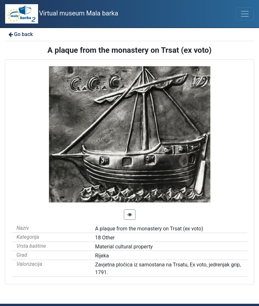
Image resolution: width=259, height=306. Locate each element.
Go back (20, 34)
